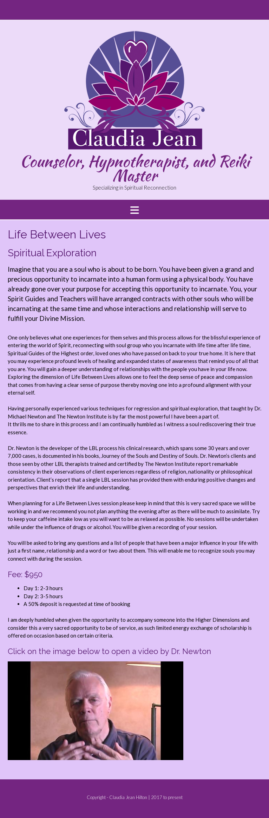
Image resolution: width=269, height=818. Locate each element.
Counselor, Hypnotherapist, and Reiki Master (134, 168)
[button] (134, 210)
